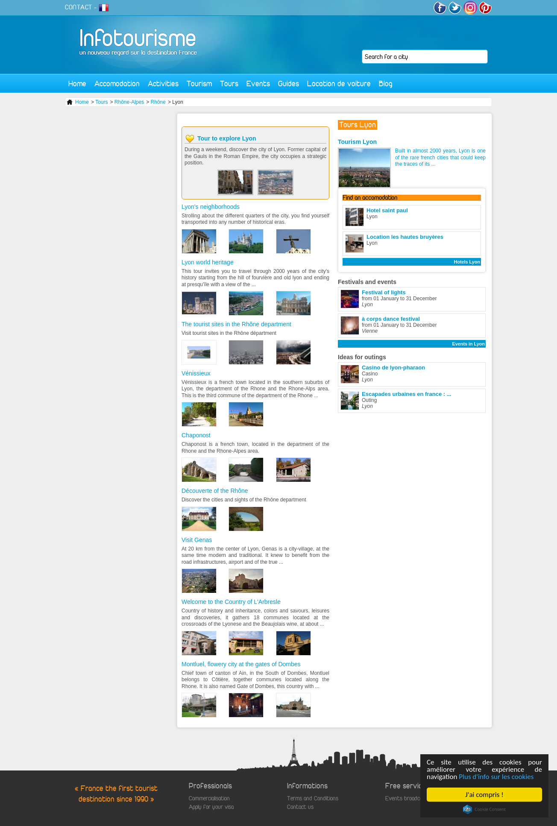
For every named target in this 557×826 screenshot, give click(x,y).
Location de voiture (339, 83)
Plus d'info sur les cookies (496, 776)
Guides (288, 83)
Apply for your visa (211, 807)
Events (258, 83)
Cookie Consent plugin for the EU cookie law (484, 809)
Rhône (158, 102)
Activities (163, 83)
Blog (386, 83)
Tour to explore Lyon (226, 138)
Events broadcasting (409, 798)
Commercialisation (209, 798)
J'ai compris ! (484, 794)
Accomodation (117, 83)
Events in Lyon (468, 343)
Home (77, 83)
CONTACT (78, 7)
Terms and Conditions (312, 798)
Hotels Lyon (467, 261)
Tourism (199, 83)
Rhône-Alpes (129, 102)
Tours (229, 83)
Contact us (300, 807)
